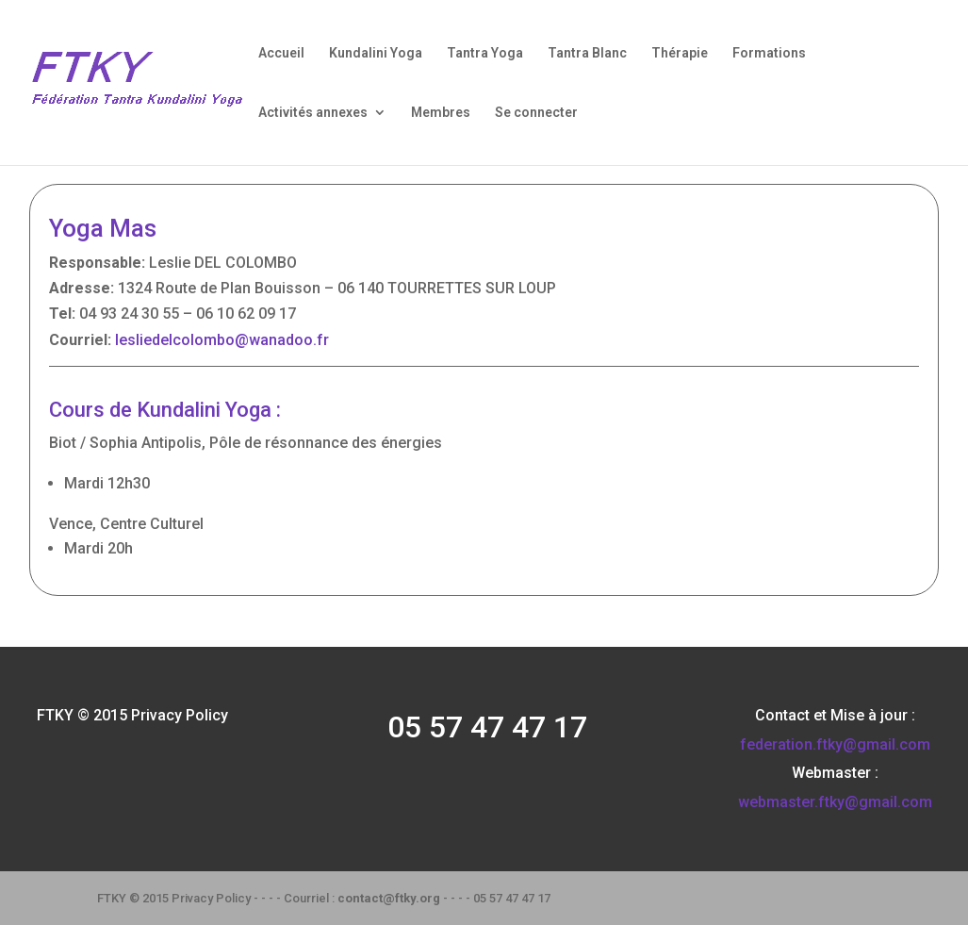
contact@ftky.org (388, 898)
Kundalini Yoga (375, 53)
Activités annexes (313, 113)
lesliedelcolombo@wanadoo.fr (222, 340)
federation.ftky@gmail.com (835, 744)
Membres (440, 113)
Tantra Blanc (587, 53)
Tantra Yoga (485, 53)
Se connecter (536, 113)
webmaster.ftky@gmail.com (835, 802)
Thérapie (679, 53)
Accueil (281, 53)
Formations (769, 53)
